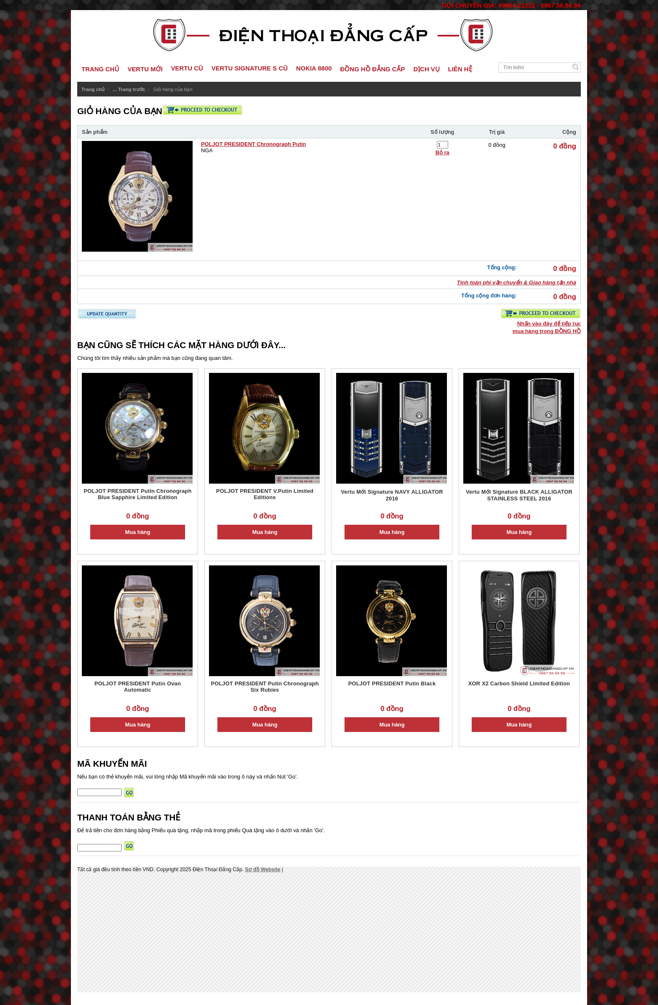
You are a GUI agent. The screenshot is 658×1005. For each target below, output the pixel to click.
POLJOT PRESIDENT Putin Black (392, 683)
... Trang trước (129, 89)
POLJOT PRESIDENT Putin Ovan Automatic (137, 686)
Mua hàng (137, 532)
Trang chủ (92, 89)
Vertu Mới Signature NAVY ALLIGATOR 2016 (392, 495)
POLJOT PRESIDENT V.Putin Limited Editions (264, 494)
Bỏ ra (442, 152)
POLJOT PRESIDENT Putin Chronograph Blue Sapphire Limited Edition (137, 494)
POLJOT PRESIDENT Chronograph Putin (253, 144)
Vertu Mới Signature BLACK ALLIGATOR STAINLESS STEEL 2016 (519, 495)
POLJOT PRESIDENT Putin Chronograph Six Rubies (265, 686)
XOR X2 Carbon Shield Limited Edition (519, 683)
